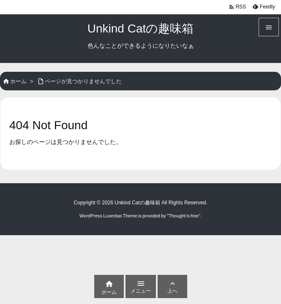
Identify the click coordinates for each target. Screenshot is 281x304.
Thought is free (184, 215)
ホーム (18, 81)
